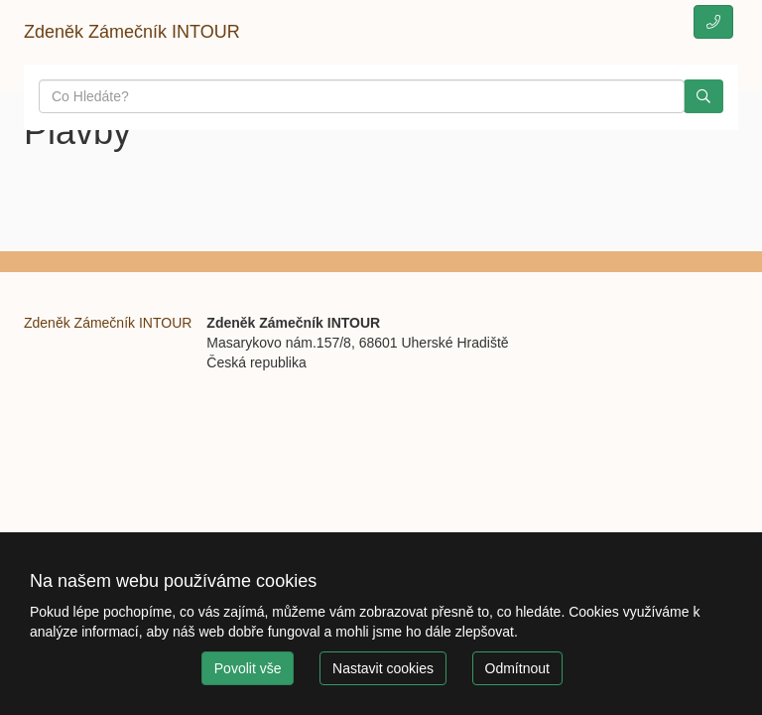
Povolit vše (248, 668)
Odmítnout (517, 668)
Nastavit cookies (383, 668)
